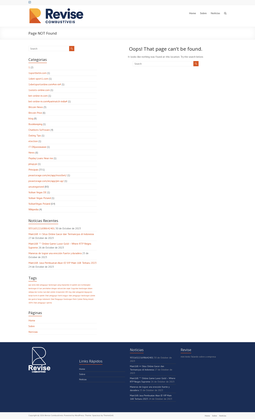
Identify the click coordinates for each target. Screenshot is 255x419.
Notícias (215, 13)
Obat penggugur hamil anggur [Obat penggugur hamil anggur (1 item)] (56, 295)
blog (30, 118)
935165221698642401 (41, 228)
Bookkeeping (35, 124)
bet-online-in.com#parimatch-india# (47, 101)
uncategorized (36, 186)
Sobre (203, 13)
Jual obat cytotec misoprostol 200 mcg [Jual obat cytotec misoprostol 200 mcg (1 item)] (57, 292)
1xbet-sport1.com (38, 78)
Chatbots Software (39, 129)
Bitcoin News (35, 107)
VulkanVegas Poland (39, 203)
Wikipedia (33, 209)
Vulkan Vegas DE (37, 192)
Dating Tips (34, 135)
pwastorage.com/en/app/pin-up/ (46, 181)
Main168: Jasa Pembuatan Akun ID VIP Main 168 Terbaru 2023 (62, 262)
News (31, 152)
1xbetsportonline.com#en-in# (44, 84)
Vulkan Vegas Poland (39, 198)
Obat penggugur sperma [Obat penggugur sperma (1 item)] (42, 303)
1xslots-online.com (39, 90)
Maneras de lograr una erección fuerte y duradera (55, 253)
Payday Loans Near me (40, 158)
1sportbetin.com (37, 73)
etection (33, 141)
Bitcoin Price (35, 112)
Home (192, 13)
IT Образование (37, 146)
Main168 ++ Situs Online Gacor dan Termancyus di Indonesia (61, 234)
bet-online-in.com (38, 95)
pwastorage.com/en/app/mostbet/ (47, 175)
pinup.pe (32, 163)
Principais (33, 169)
